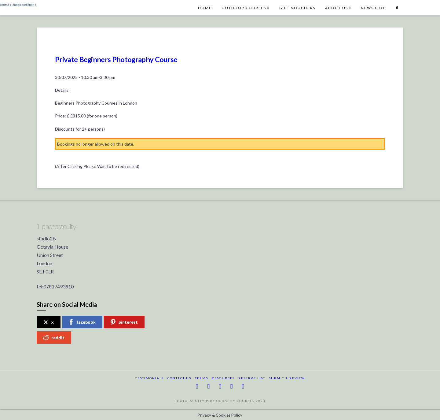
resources (223, 378)
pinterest (124, 322)
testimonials (149, 378)
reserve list (251, 378)
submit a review (287, 378)
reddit (53, 338)
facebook (82, 322)
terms (201, 378)
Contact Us (179, 378)
